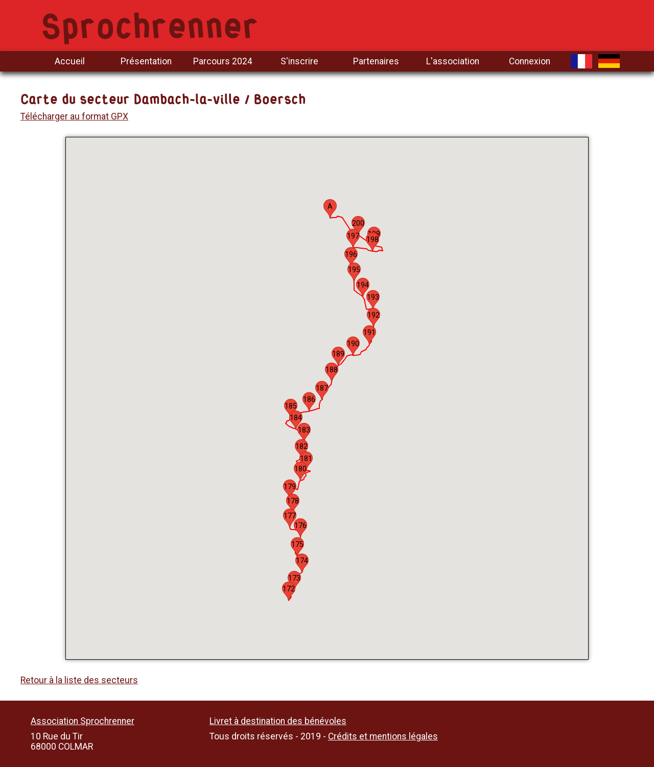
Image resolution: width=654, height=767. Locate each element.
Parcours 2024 (222, 61)
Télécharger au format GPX (74, 116)
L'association (452, 61)
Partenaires (376, 61)
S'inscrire (299, 61)
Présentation (146, 61)
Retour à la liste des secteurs (79, 680)
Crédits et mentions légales (383, 736)
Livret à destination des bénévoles (277, 721)
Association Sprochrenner (82, 721)
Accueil (70, 61)
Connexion (529, 61)
